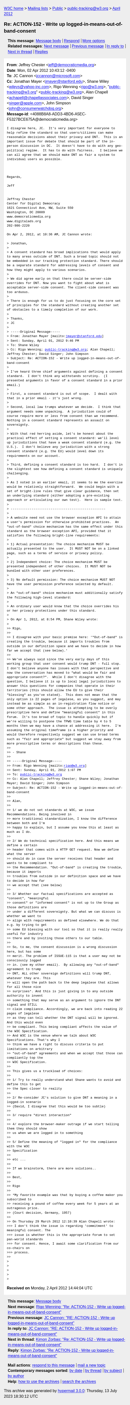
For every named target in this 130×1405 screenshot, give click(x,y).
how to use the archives (39, 1381)
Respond (72, 41)
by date (75, 1370)
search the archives (79, 1381)
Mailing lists (38, 8)
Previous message (88, 46)
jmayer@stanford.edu (64, 81)
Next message (56, 46)
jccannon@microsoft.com (58, 76)
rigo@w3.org (92, 87)
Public (57, 8)
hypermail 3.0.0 (71, 1391)
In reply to (115, 46)
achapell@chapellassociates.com (38, 98)
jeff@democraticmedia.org (71, 65)
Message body (48, 41)
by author (16, 1376)
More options (94, 41)
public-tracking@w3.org (87, 8)
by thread (93, 1370)
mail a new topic (92, 1365)
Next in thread (20, 52)
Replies (41, 52)
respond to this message (53, 1365)
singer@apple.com (25, 103)
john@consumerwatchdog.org (35, 108)
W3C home (13, 8)
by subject (113, 1370)
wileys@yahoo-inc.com (29, 87)
